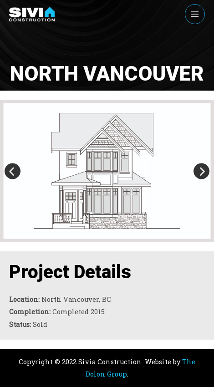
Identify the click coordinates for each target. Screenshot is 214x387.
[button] (12, 171)
